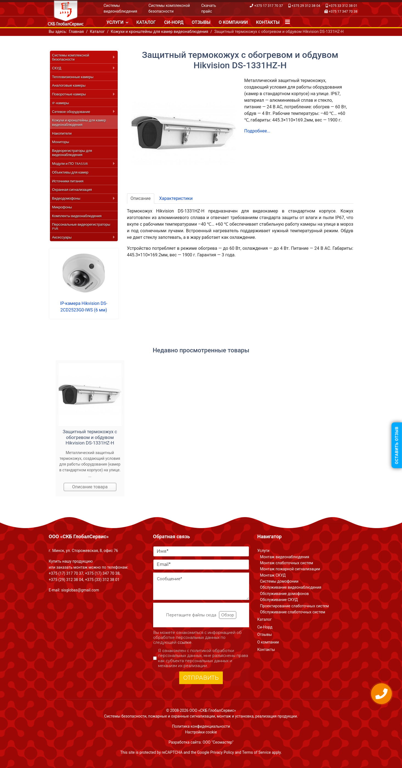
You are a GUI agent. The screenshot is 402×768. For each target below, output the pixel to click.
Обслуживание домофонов (284, 593)
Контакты (268, 22)
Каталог (146, 22)
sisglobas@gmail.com (80, 590)
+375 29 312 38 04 (305, 6)
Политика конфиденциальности (201, 726)
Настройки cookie (201, 732)
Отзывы (201, 22)
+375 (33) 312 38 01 (102, 579)
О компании (233, 22)
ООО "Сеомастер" (218, 742)
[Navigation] (287, 21)
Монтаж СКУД (273, 575)
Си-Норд (174, 22)
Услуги (114, 22)
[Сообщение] (201, 586)
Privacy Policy (222, 752)
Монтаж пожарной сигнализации (290, 569)
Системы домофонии (279, 581)
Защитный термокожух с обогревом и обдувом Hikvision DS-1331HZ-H (90, 437)
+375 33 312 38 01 (343, 6)
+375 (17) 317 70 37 (66, 573)
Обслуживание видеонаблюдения (290, 587)
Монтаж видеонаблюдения (284, 557)
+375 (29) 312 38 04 (66, 579)
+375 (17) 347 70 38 (102, 573)
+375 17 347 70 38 (343, 11)
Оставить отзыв (397, 445)
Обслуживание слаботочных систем (292, 612)
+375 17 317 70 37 (268, 6)
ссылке (185, 642)
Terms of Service (256, 752)
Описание (141, 198)
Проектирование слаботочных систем (294, 606)
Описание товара (90, 486)
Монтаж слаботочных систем (286, 563)
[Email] (201, 564)
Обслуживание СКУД (279, 599)
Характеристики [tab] (176, 198)
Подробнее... (257, 131)
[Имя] (201, 551)
